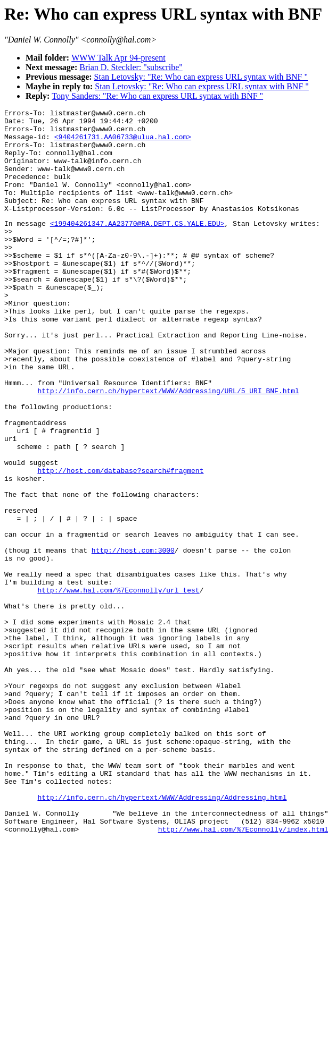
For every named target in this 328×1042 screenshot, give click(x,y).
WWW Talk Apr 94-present (118, 57)
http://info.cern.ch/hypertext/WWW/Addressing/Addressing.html (161, 934)
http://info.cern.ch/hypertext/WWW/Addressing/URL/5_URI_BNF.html (168, 446)
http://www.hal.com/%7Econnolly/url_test (118, 685)
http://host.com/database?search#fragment (120, 542)
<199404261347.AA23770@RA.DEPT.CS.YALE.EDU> (137, 245)
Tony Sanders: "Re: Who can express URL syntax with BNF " (157, 95)
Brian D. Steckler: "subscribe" (130, 67)
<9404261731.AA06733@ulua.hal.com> (122, 143)
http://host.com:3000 (133, 637)
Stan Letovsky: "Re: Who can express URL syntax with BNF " (201, 76)
